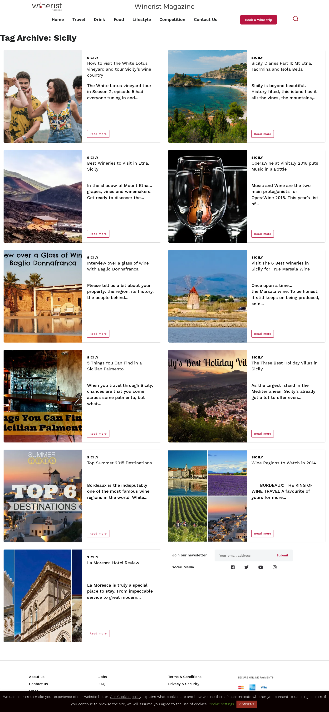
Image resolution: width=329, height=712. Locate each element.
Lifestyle (142, 19)
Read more (98, 134)
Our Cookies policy (125, 697)
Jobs (102, 677)
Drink (99, 19)
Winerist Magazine (164, 6)
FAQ (101, 684)
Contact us (38, 684)
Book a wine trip (258, 20)
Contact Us (205, 19)
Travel (78, 19)
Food (119, 19)
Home (58, 19)
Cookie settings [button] (221, 704)
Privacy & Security (183, 684)
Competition (172, 19)
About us (36, 677)
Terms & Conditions (184, 677)
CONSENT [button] (246, 704)
